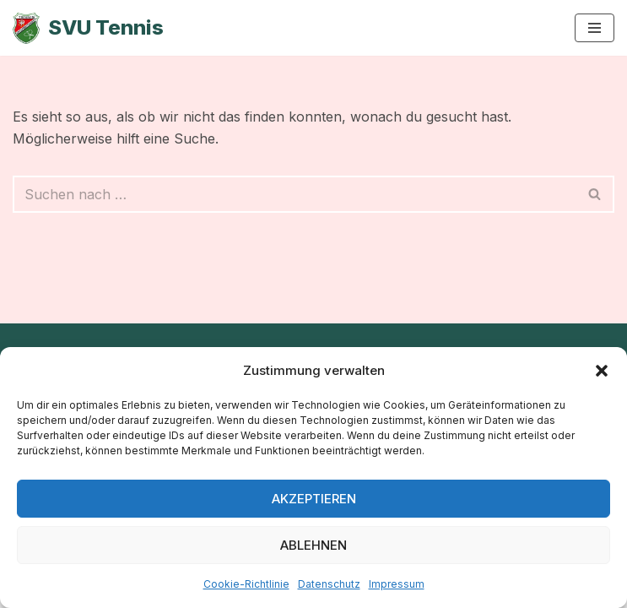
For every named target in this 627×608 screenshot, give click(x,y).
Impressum (396, 584)
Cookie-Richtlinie (246, 584)
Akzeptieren (314, 499)
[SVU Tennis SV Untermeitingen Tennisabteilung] (88, 28)
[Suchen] (294, 194)
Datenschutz (329, 584)
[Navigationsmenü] (594, 28)
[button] (601, 370)
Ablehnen (313, 545)
